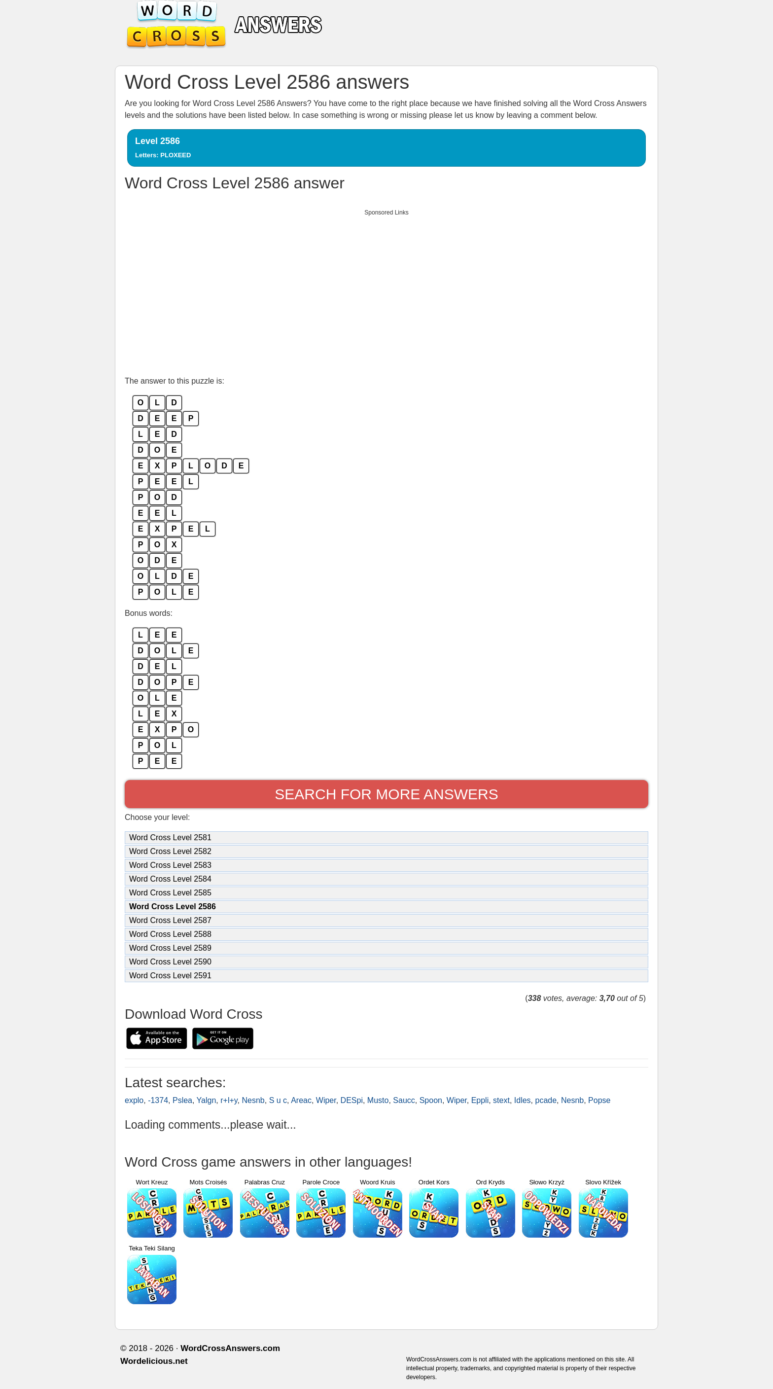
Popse (599, 1100)
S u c (278, 1100)
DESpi (352, 1100)
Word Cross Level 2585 (170, 893)
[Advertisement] (386, 290)
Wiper (326, 1100)
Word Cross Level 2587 (170, 920)
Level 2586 (163, 147)
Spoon (431, 1100)
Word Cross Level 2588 (170, 934)
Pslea (182, 1100)
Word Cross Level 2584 (170, 879)
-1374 (158, 1100)
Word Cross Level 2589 (170, 948)
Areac (301, 1100)
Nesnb (253, 1100)
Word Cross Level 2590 (170, 962)
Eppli (480, 1100)
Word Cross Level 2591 (170, 975)
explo (134, 1100)
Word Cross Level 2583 (170, 865)
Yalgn (206, 1100)
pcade (546, 1100)
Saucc (404, 1100)
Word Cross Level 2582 (170, 851)
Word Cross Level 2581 (170, 837)
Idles (522, 1100)
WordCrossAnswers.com (230, 1348)
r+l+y (228, 1100)
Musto (378, 1100)
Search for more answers (386, 794)
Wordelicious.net (154, 1361)
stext (501, 1100)
